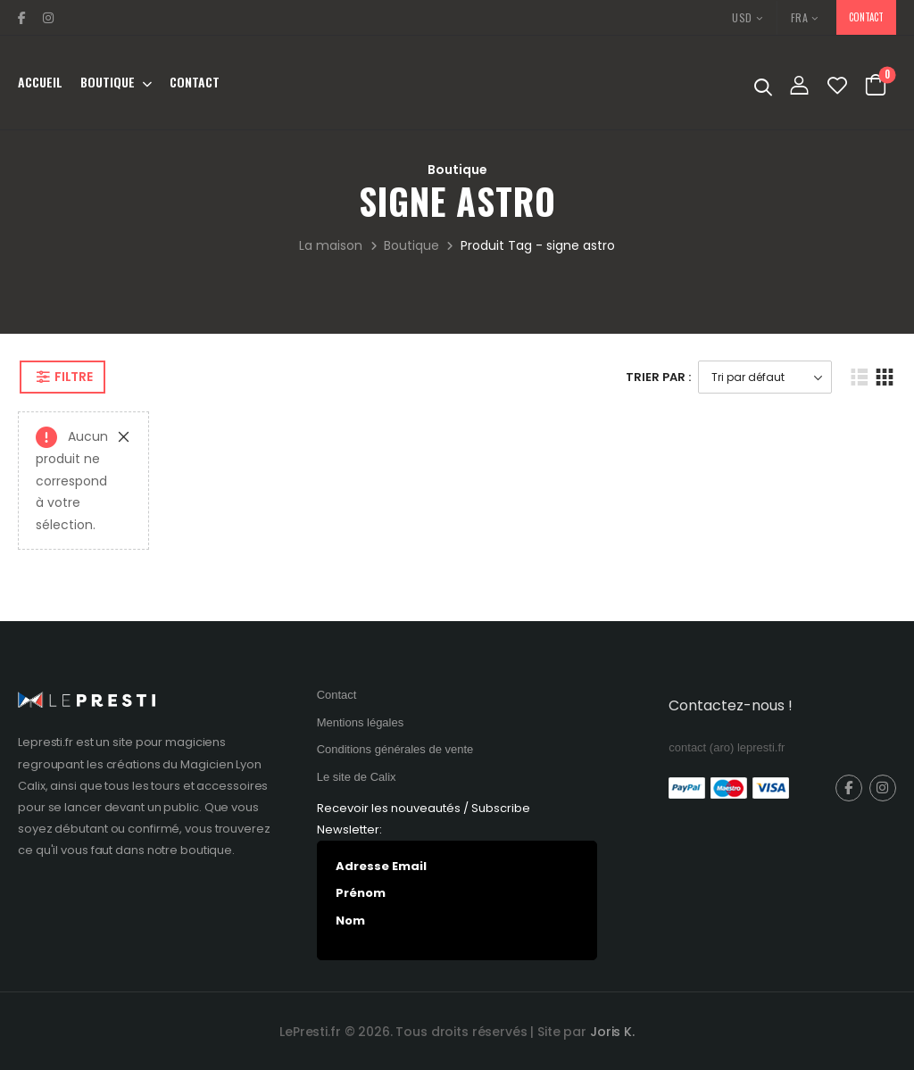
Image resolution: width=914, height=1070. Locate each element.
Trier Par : (658, 377)
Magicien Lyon (221, 764)
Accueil (40, 82)
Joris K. (612, 1032)
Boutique (107, 82)
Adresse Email (381, 866)
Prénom (361, 892)
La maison (330, 245)
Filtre (73, 377)
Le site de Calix (356, 777)
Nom (350, 920)
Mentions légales (360, 722)
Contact (195, 82)
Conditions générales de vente (395, 749)
